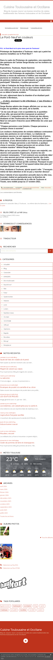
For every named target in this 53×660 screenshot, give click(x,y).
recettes (23, 610)
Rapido (6, 333)
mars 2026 (3, 489)
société (18, 189)
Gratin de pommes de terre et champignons (17, 443)
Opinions (7, 329)
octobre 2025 (4, 504)
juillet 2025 (4, 513)
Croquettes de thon (36, 28)
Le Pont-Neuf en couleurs (16, 37)
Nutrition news (9, 313)
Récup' (6, 341)
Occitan (6, 317)
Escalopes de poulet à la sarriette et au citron (18, 387)
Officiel (6, 325)
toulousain (5, 189)
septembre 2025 (6, 507)
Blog (31, 187)
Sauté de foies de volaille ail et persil (14, 360)
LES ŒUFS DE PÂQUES (9, 396)
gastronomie (5, 606)
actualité (14, 610)
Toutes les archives (7, 516)
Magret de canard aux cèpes (11, 369)
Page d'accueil (24, 28)
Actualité (26, 187)
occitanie (12, 189)
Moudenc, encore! (7, 433)
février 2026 (4, 492)
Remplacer (7, 345)
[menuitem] (12, 28)
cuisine (40, 610)
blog (35, 606)
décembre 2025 (5, 498)
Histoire (6, 301)
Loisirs (6, 309)
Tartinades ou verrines (11, 28)
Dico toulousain (9, 281)
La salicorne (5, 378)
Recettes (7, 337)
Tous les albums (47, 537)
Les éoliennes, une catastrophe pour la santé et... (19, 406)
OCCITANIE (36, 187)
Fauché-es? (7, 285)
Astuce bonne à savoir (9, 424)
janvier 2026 (4, 495)
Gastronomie (8, 297)
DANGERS (7, 277)
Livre (5, 305)
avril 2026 (3, 486)
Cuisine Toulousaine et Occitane (27, 7)
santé (42, 606)
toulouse (47, 187)
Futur (5, 293)
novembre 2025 (5, 501)
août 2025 (3, 510)
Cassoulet (7, 272)
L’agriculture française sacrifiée (12, 415)
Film (5, 289)
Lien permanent (7, 187)
